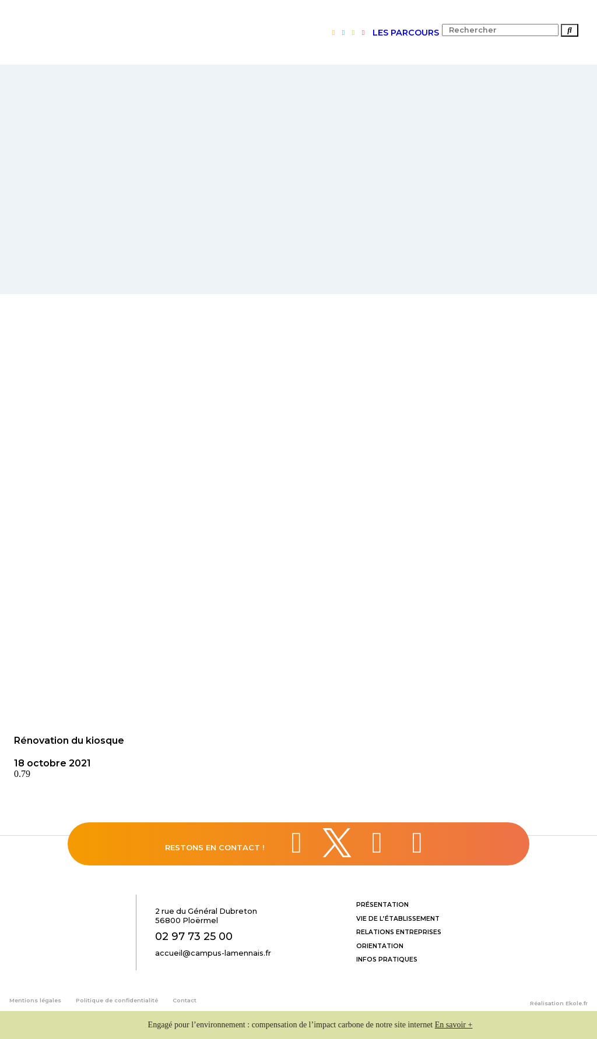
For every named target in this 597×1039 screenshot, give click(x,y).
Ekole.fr (577, 1003)
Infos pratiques (386, 959)
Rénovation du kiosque (69, 740)
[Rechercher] (569, 30)
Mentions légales (35, 1000)
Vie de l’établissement (398, 919)
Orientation (379, 946)
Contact (184, 1000)
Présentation (382, 905)
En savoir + (454, 1024)
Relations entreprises (398, 932)
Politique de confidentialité (117, 1000)
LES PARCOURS (406, 32)
